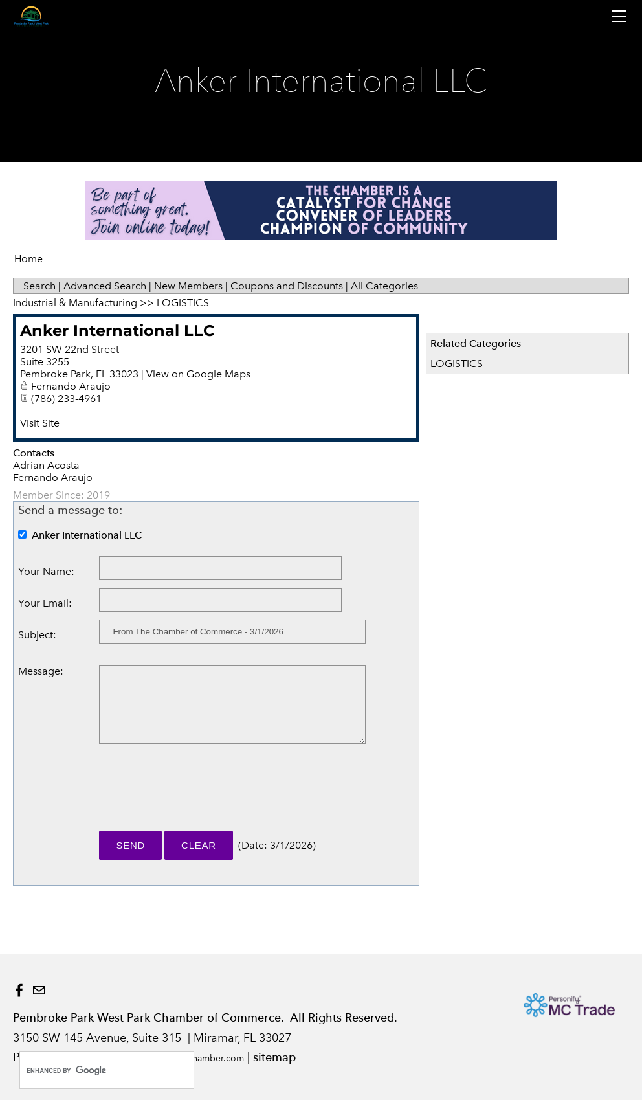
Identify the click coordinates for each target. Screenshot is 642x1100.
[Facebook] (19, 990)
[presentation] (197, 793)
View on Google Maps (198, 374)
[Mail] (38, 990)
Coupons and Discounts (286, 286)
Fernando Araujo (71, 386)
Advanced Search (104, 286)
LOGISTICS (456, 363)
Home (28, 259)
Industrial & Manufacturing (75, 303)
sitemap (274, 1057)
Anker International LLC (117, 330)
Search (39, 286)
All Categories (384, 286)
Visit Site (40, 423)
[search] (93, 1070)
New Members (188, 286)
